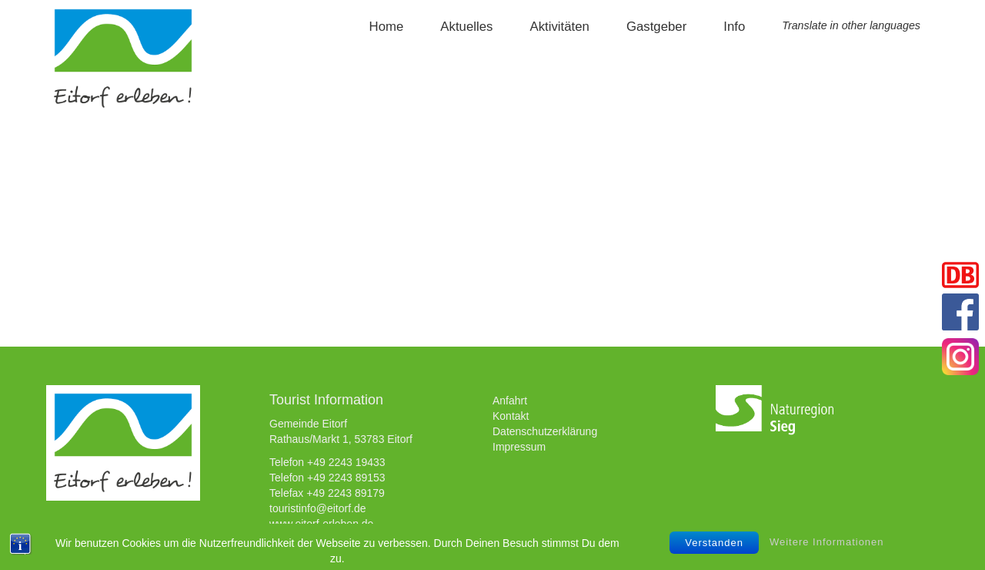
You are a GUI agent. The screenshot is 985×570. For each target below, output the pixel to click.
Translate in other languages (851, 25)
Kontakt (510, 416)
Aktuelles (466, 26)
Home (386, 26)
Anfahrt (509, 400)
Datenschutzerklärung (544, 431)
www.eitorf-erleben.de (321, 524)
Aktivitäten (559, 26)
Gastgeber (656, 26)
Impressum (519, 447)
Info (734, 26)
